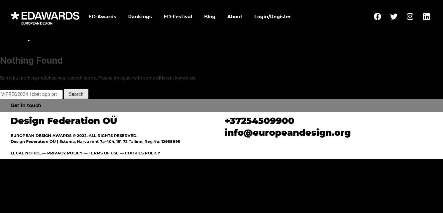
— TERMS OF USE (101, 153)
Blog (209, 17)
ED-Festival (178, 17)
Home (18, 40)
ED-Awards (102, 17)
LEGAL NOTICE (26, 153)
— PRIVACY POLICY (61, 153)
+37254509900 (259, 120)
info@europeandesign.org (288, 132)
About (234, 17)
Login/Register (272, 17)
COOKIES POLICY (142, 153)
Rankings (140, 17)
